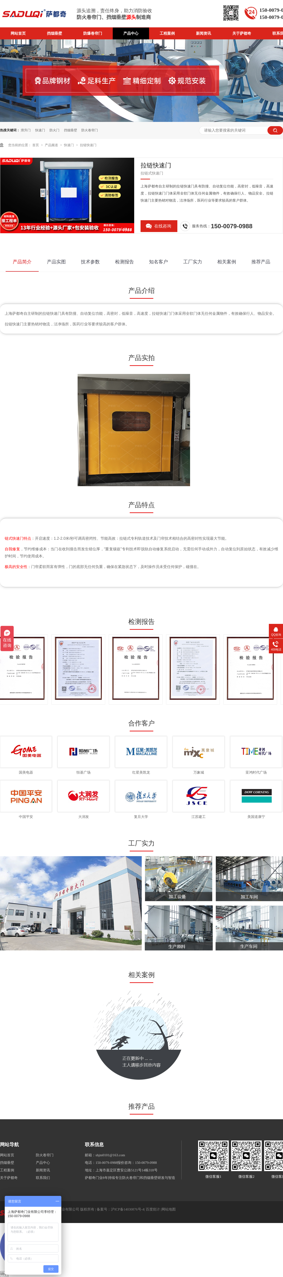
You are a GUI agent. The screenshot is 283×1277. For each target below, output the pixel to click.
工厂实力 (192, 261)
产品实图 (56, 261)
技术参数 (90, 261)
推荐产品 (260, 261)
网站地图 (169, 1209)
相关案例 (226, 261)
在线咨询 (162, 226)
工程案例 (167, 33)
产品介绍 (141, 290)
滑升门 (26, 130)
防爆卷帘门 (92, 33)
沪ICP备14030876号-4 (127, 1209)
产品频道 (52, 145)
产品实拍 (141, 357)
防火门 (54, 130)
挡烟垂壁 (54, 33)
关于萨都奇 (241, 33)
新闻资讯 (203, 33)
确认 (4, 1274)
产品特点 (141, 505)
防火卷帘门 (89, 130)
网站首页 (18, 33)
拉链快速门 (88, 145)
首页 (36, 145)
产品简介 (22, 261)
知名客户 (158, 261)
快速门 (40, 130)
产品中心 (130, 33)
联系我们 (43, 1178)
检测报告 (124, 261)
